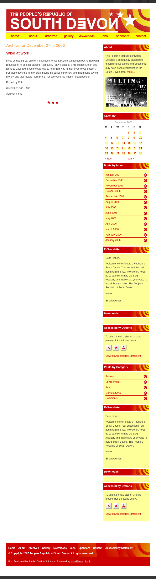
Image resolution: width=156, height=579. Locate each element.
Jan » (131, 158)
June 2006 (111, 212)
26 (112, 153)
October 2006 (113, 191)
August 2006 (112, 202)
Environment (112, 381)
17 (140, 143)
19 (112, 148)
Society (109, 376)
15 (129, 143)
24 (140, 148)
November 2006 (114, 185)
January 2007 (113, 174)
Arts (107, 387)
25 (106, 153)
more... (131, 71)
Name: (109, 293)
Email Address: (113, 300)
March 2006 (112, 229)
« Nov (108, 158)
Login (88, 561)
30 (135, 153)
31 (140, 153)
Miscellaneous (113, 392)
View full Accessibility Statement (123, 355)
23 (135, 148)
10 (140, 137)
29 (129, 153)
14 (123, 143)
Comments (111, 398)
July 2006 (110, 207)
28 (123, 153)
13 (117, 143)
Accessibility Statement (119, 548)
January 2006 (113, 240)
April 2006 (111, 223)
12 (112, 143)
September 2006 (114, 196)
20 (117, 148)
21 (123, 148)
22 (129, 148)
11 (106, 143)
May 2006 (110, 218)
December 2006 (114, 180)
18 (106, 148)
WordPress (77, 561)
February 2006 (113, 234)
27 (117, 153)
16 (135, 143)
